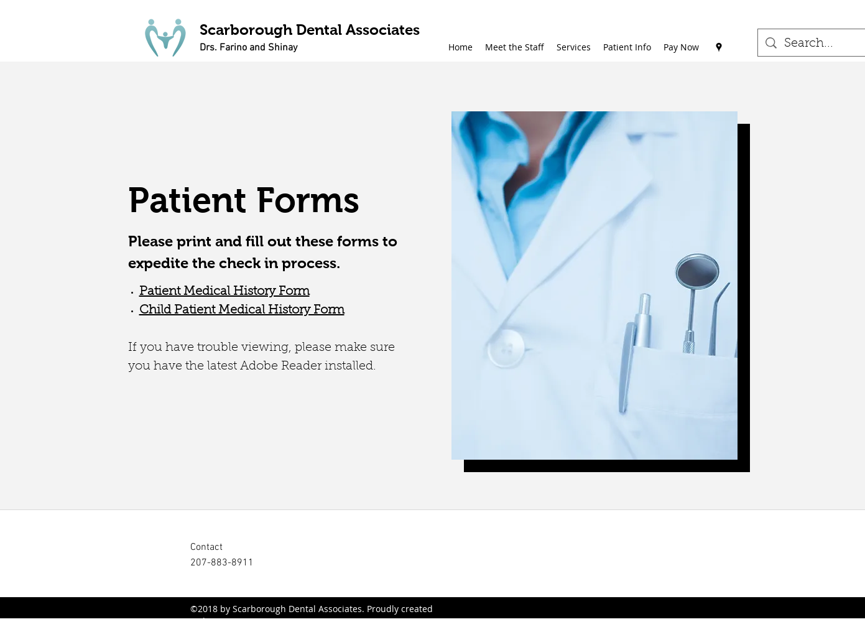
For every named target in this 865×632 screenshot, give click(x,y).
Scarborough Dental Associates (310, 29)
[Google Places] (719, 47)
